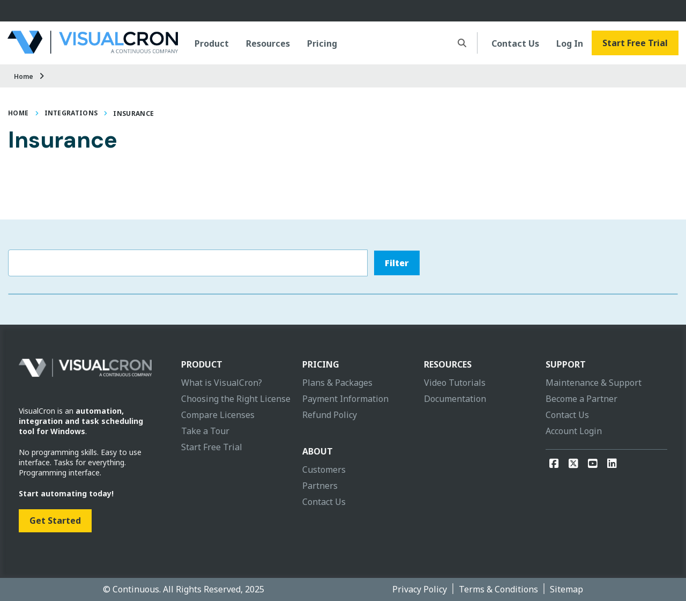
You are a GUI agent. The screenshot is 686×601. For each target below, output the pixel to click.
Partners (320, 486)
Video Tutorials (455, 383)
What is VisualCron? (221, 383)
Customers (324, 469)
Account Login (574, 431)
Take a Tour (205, 431)
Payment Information (345, 399)
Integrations (71, 113)
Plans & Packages (337, 383)
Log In (569, 43)
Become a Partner (581, 399)
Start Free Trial (635, 43)
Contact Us (515, 43)
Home (23, 76)
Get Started (55, 520)
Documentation (455, 399)
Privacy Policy (419, 589)
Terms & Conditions (498, 589)
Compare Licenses (218, 415)
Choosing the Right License (235, 399)
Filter (397, 263)
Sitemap (566, 589)
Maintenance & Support (594, 383)
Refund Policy (329, 415)
